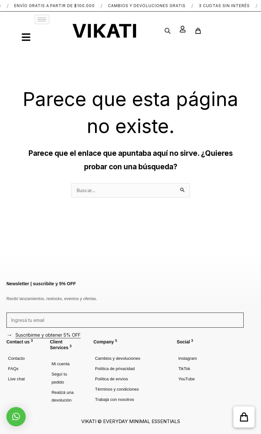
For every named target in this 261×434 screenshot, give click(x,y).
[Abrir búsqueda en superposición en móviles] (167, 30)
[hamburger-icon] (42, 19)
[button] (244, 417)
